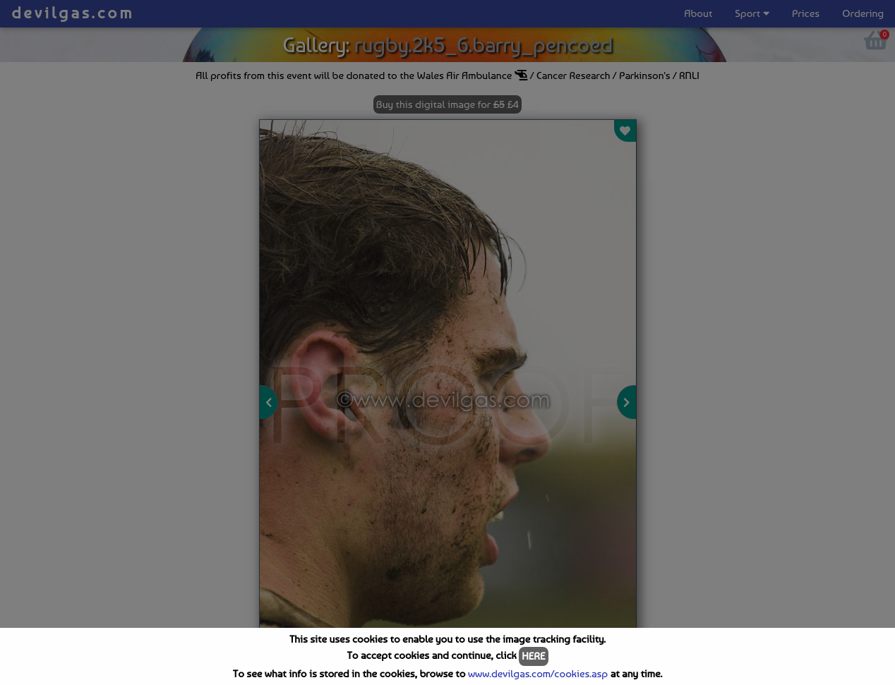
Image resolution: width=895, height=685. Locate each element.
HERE (533, 656)
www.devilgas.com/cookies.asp (538, 673)
